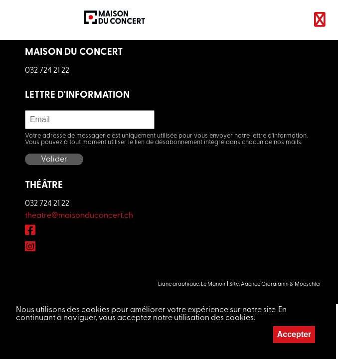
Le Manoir (213, 284)
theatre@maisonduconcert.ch (79, 216)
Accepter (294, 334)
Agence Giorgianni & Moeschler (281, 284)
